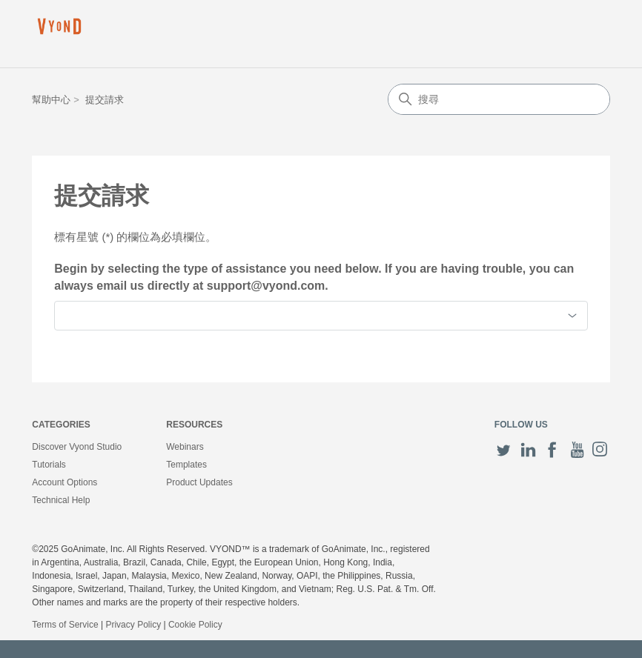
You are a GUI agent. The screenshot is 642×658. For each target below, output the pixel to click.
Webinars (184, 447)
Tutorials (49, 464)
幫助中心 (51, 99)
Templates (186, 464)
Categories (61, 424)
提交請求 (104, 99)
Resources (194, 424)
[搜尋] (498, 99)
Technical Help (61, 500)
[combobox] (320, 315)
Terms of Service (65, 624)
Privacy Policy (133, 624)
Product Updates (199, 482)
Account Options (64, 482)
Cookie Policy (195, 624)
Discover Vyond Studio (77, 447)
